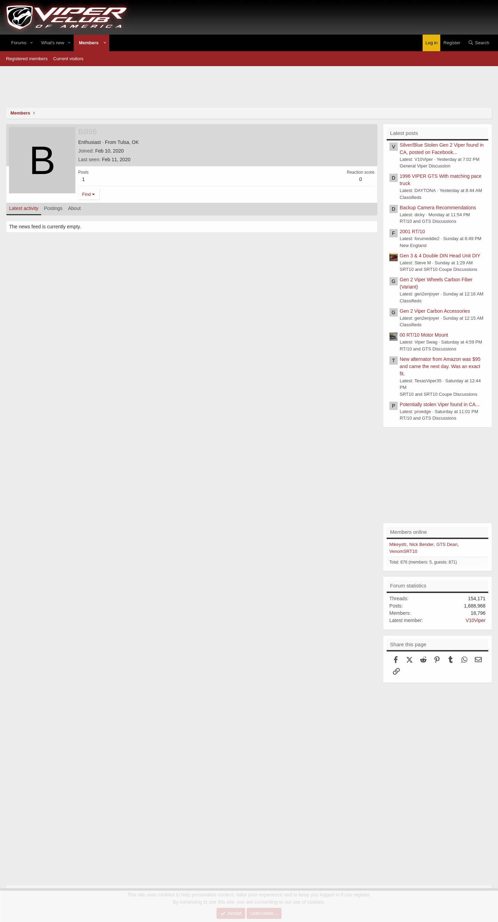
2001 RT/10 (412, 231)
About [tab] (74, 208)
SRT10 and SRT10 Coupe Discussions (438, 269)
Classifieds (411, 197)
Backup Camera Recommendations (438, 207)
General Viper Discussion (425, 165)
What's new (52, 42)
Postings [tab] (53, 208)
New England (413, 245)
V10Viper (475, 620)
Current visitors (68, 58)
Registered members (27, 58)
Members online (408, 532)
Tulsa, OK (128, 142)
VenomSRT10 (403, 551)
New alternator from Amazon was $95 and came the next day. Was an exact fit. (440, 366)
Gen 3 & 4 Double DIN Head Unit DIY (440, 255)
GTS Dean (447, 544)
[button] (31, 43)
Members (89, 42)
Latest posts (404, 133)
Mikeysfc (398, 544)
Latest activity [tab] (23, 208)
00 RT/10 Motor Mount (424, 335)
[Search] (478, 43)
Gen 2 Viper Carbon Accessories (435, 311)
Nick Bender (421, 544)
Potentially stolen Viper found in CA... (440, 404)
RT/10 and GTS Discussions (428, 221)
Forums (18, 42)
